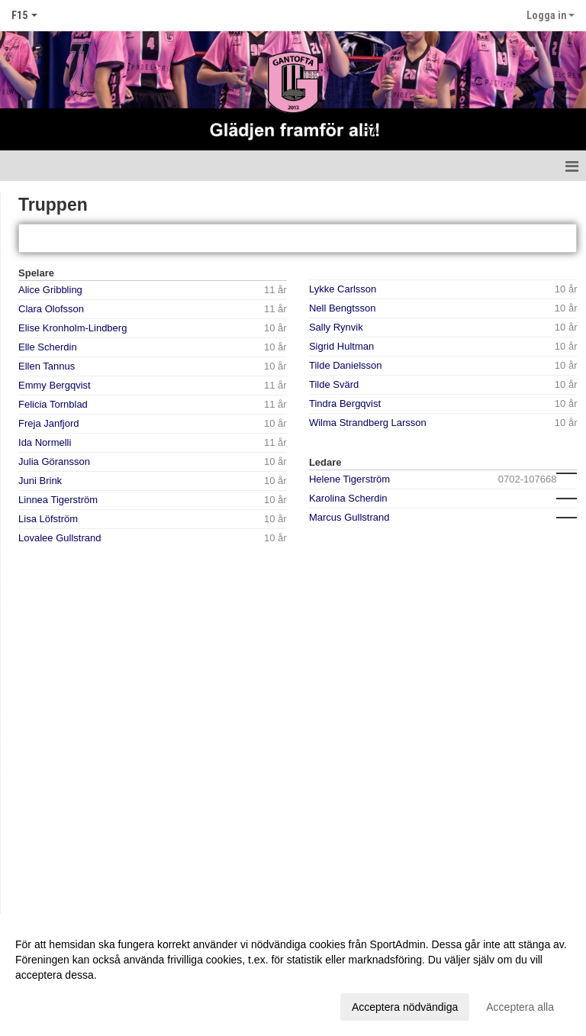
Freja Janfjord (48, 423)
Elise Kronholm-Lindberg (72, 328)
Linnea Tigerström (58, 499)
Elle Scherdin (47, 347)
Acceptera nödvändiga (405, 1007)
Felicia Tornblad (53, 404)
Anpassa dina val (56, 1005)
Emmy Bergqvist (54, 385)
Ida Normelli (44, 442)
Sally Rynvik (336, 327)
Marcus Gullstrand (349, 517)
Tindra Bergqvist (345, 403)
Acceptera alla (520, 1007)
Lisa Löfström (48, 518)
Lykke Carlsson (342, 289)
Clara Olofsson (51, 309)
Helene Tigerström (349, 479)
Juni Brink (40, 480)
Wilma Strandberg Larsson (368, 422)
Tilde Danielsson (345, 365)
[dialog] (293, 975)
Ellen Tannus (46, 366)
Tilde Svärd (334, 384)
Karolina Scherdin (348, 498)
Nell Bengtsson (342, 308)
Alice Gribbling (50, 289)
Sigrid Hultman (341, 346)
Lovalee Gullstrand (59, 538)
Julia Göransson (54, 461)
